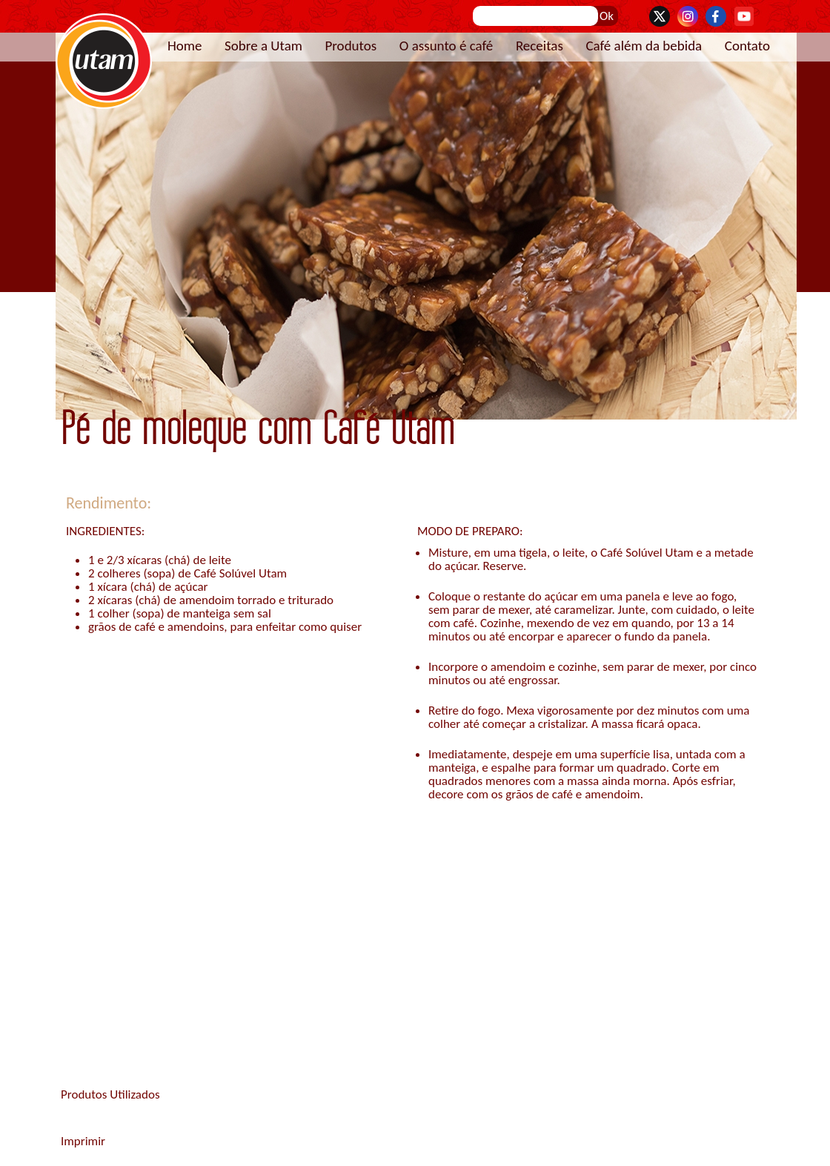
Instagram (687, 16)
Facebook (716, 16)
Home (184, 45)
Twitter (659, 16)
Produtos (350, 45)
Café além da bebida (643, 45)
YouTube (744, 16)
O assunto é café (446, 45)
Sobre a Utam (263, 45)
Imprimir (83, 1141)
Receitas (539, 45)
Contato (747, 45)
